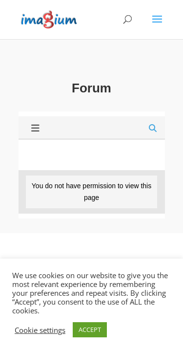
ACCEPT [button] (90, 329)
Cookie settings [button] (40, 330)
